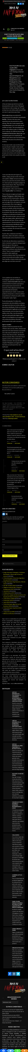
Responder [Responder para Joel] (22, 504)
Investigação (12, 407)
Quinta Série (20, 38)
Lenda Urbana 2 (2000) (9, 598)
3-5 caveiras (12, 406)
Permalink (9, 443)
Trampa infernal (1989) (9, 611)
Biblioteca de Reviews (8, 613)
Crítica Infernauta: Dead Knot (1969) (12, 608)
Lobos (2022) (6, 602)
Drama (4, 407)
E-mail (3, 544)
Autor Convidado (10, 382)
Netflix (23, 407)
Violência (11, 409)
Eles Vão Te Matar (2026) (9, 585)
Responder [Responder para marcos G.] (17, 457)
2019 (8, 406)
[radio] (8, 355)
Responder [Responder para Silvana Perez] (22, 470)
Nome (3, 539)
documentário (19, 406)
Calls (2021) (6, 591)
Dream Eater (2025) (8, 600)
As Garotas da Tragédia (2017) (15, 1009)
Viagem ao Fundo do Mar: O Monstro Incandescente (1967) (17, 805)
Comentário (4, 522)
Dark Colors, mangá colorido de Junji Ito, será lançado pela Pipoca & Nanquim (17, 904)
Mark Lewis (18, 407)
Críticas (4, 38)
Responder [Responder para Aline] (17, 492)
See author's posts (10, 393)
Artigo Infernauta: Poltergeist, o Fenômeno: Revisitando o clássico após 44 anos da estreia (14, 574)
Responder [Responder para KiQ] (17, 443)
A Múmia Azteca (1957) (9, 593)
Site (3, 549)
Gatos (7, 407)
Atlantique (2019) (12, 418)
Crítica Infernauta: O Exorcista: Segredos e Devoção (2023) (17, 723)
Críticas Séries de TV (12, 38)
